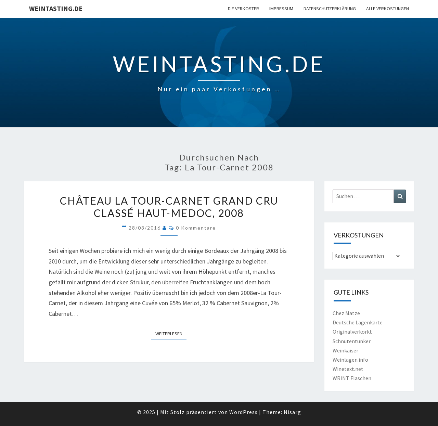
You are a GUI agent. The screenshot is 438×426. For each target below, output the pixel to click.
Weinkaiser (345, 350)
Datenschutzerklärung (330, 8)
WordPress (243, 412)
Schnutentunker (352, 341)
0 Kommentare (196, 228)
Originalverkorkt (352, 331)
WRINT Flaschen (352, 378)
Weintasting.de (55, 8)
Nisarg (292, 412)
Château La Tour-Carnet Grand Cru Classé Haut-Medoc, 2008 (169, 206)
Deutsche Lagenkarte (358, 322)
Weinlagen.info (350, 359)
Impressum (281, 8)
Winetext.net (348, 368)
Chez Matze (346, 313)
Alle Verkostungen (387, 8)
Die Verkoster (243, 8)
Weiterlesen (170, 333)
